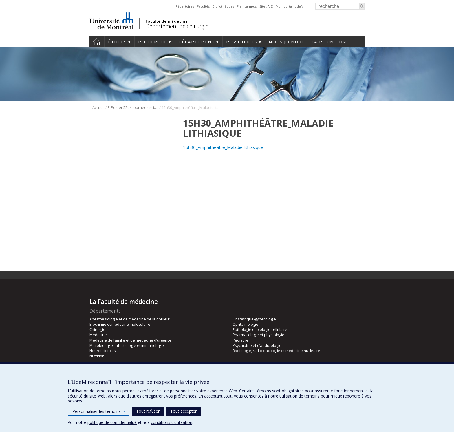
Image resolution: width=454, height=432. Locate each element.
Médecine (98, 334)
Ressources (241, 42)
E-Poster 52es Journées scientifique (133, 107)
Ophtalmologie (245, 324)
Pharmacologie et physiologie (258, 334)
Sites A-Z (266, 6)
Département (196, 42)
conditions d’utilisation (171, 422)
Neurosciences (102, 350)
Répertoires (184, 6)
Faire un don (329, 42)
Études (117, 42)
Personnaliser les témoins (98, 411)
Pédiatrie (240, 340)
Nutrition (97, 355)
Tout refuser (148, 411)
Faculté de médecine (167, 21)
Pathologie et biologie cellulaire (260, 329)
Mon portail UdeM (290, 6)
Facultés (203, 6)
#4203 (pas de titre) (97, 41)
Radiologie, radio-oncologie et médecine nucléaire (276, 350)
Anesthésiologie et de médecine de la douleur (129, 319)
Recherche (152, 42)
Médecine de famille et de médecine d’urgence (130, 340)
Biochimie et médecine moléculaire (119, 324)
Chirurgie (97, 329)
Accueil (98, 107)
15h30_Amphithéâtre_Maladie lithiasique (223, 147)
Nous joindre (286, 42)
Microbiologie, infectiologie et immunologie (126, 345)
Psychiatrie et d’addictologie (257, 345)
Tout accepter (183, 411)
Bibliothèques (223, 6)
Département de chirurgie (176, 26)
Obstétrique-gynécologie (254, 319)
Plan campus (247, 6)
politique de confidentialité (112, 422)
